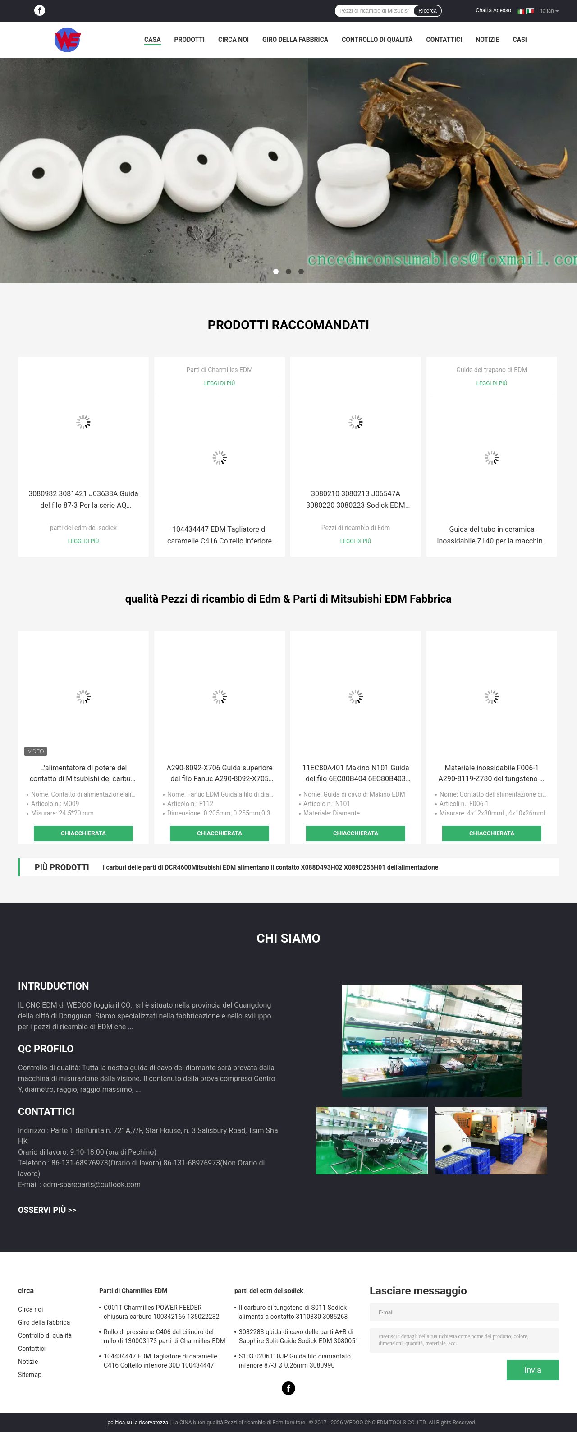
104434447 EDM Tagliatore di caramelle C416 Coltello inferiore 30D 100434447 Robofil (219, 536)
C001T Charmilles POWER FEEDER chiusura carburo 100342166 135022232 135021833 (162, 1313)
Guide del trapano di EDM (491, 369)
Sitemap (29, 1374)
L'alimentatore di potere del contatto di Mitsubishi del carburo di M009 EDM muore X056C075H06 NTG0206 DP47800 (83, 774)
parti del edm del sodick (83, 527)
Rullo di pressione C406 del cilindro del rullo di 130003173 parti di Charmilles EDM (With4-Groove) (164, 1337)
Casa (152, 39)
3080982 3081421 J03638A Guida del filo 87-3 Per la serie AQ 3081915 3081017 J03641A (83, 500)
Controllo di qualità (377, 39)
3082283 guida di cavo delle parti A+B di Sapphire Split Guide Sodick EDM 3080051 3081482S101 (299, 1337)
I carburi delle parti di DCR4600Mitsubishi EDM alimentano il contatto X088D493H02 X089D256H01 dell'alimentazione (270, 867)
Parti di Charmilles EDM (220, 369)
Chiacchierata (83, 833)
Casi (520, 39)
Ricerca (427, 11)
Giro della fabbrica (295, 39)
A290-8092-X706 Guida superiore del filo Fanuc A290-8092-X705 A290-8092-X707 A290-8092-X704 (219, 774)
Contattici (444, 39)
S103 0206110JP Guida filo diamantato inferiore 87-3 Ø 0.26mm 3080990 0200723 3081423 (295, 1362)
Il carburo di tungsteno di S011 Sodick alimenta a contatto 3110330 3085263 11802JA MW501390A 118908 (293, 1313)
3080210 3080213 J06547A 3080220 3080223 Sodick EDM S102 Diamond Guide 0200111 (355, 500)
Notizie (487, 39)
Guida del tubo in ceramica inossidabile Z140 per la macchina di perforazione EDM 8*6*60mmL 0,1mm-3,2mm (492, 536)
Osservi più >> (47, 1210)
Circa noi (233, 39)
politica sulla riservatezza (137, 1422)
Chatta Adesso (494, 10)
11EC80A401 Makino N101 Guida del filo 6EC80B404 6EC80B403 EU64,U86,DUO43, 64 (355, 774)
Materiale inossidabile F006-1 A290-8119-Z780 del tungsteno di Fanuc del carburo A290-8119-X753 (492, 774)
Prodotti (189, 39)
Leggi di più (83, 541)
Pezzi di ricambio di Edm (355, 527)
